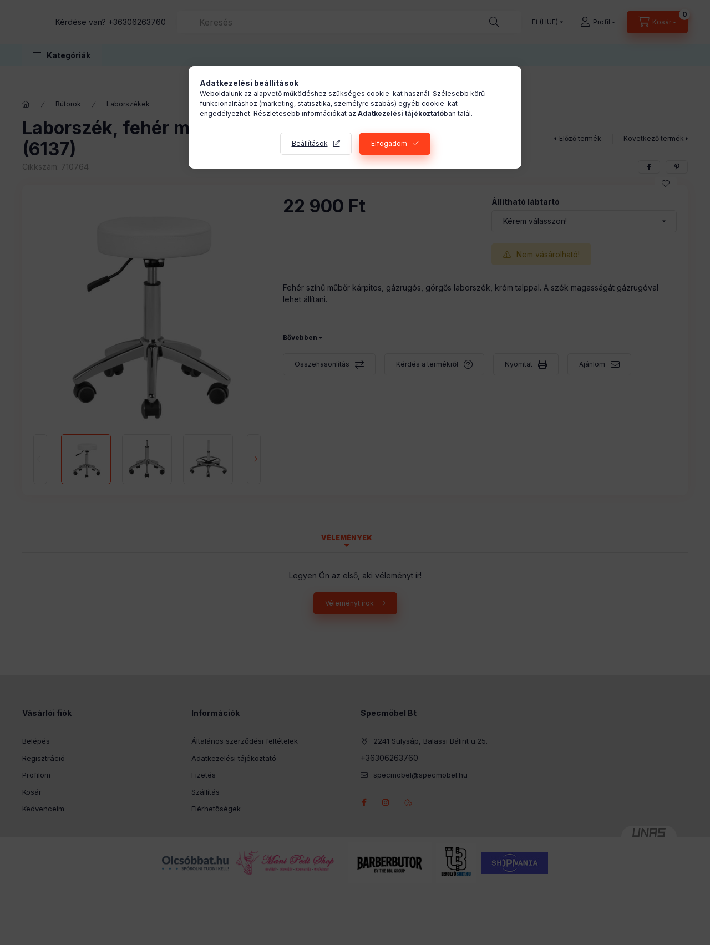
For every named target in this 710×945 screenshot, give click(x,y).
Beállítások (310, 143)
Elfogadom (389, 143)
